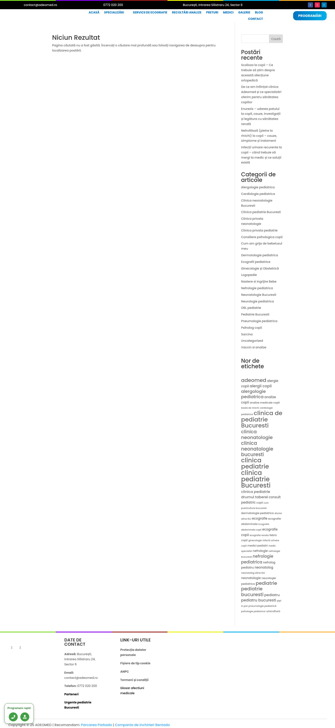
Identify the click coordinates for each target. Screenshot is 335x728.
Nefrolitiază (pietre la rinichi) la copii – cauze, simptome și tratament (259, 135)
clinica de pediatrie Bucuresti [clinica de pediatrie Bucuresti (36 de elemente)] (261, 419)
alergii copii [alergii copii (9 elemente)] (261, 386)
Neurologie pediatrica (257, 301)
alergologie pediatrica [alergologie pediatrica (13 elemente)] (253, 394)
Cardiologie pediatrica (258, 194)
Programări (310, 15)
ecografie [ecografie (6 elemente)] (259, 518)
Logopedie (249, 275)
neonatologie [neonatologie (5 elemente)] (251, 578)
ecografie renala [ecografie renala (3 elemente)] (259, 535)
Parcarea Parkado (96, 724)
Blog (259, 13)
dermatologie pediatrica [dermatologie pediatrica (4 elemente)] (257, 513)
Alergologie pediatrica (258, 187)
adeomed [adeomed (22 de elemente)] (253, 380)
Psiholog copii (251, 328)
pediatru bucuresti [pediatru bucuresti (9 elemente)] (258, 600)
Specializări (114, 13)
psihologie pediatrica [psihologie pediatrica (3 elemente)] (253, 611)
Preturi (212, 13)
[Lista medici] (24, 716)
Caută (276, 39)
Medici (228, 13)
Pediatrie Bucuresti (255, 314)
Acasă (94, 13)
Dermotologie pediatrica (259, 255)
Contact (255, 19)
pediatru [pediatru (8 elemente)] (272, 594)
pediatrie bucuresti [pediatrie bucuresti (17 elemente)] (252, 591)
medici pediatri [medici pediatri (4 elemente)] (257, 545)
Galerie (244, 13)
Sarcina (247, 334)
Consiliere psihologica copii (262, 237)
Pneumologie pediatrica (259, 321)
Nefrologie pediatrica (257, 288)
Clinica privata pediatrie (259, 230)
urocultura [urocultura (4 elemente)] (273, 611)
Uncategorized (252, 341)
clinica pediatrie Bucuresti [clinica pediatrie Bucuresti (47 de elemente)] (256, 479)
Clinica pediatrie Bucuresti (261, 212)
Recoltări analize (186, 13)
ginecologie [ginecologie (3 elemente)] (255, 540)
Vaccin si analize (253, 347)
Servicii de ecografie (150, 13)
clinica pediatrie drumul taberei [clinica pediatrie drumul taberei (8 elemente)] (255, 494)
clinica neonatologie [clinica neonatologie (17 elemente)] (257, 434)
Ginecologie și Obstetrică (260, 268)
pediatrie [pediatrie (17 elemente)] (266, 583)
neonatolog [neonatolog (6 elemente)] (264, 567)
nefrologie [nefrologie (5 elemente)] (260, 551)
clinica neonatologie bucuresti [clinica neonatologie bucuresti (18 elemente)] (257, 449)
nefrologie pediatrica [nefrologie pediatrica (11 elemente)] (257, 559)
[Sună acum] (13, 716)
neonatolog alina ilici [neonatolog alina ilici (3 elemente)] (253, 573)
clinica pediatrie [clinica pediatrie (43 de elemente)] (255, 463)
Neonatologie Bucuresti (258, 295)
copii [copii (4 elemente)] (259, 502)
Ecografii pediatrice (255, 262)
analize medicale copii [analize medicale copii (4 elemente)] (265, 402)
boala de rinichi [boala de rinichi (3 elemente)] (250, 408)
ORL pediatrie (251, 308)
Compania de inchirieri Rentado (142, 724)
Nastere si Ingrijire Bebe (258, 281)
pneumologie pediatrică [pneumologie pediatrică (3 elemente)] (262, 606)
